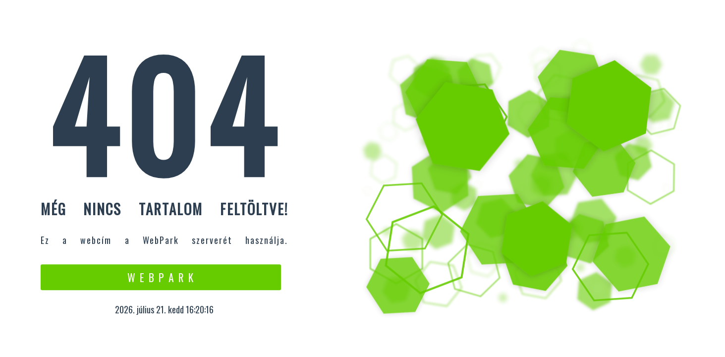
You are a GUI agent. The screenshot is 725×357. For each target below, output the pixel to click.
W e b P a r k (160, 277)
